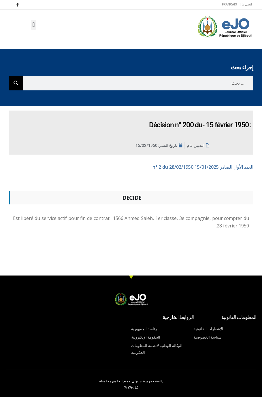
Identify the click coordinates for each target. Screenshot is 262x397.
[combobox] (138, 83)
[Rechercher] (16, 83)
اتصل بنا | (246, 4)
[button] (33, 25)
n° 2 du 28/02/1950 (202, 167)
